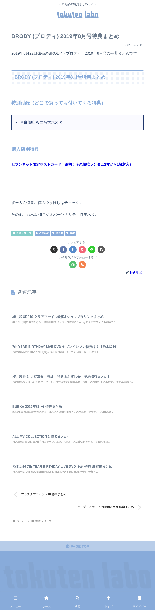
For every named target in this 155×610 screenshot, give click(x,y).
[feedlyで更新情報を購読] (73, 264)
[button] (101, 249)
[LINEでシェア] (91, 249)
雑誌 (70, 233)
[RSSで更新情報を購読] (82, 264)
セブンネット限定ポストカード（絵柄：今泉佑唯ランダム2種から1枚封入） (75, 164)
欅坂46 (57, 233)
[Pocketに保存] (82, 249)
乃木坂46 (42, 233)
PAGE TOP (77, 552)
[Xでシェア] (54, 249)
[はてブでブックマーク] (73, 249)
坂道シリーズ (22, 233)
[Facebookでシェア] (63, 249)
